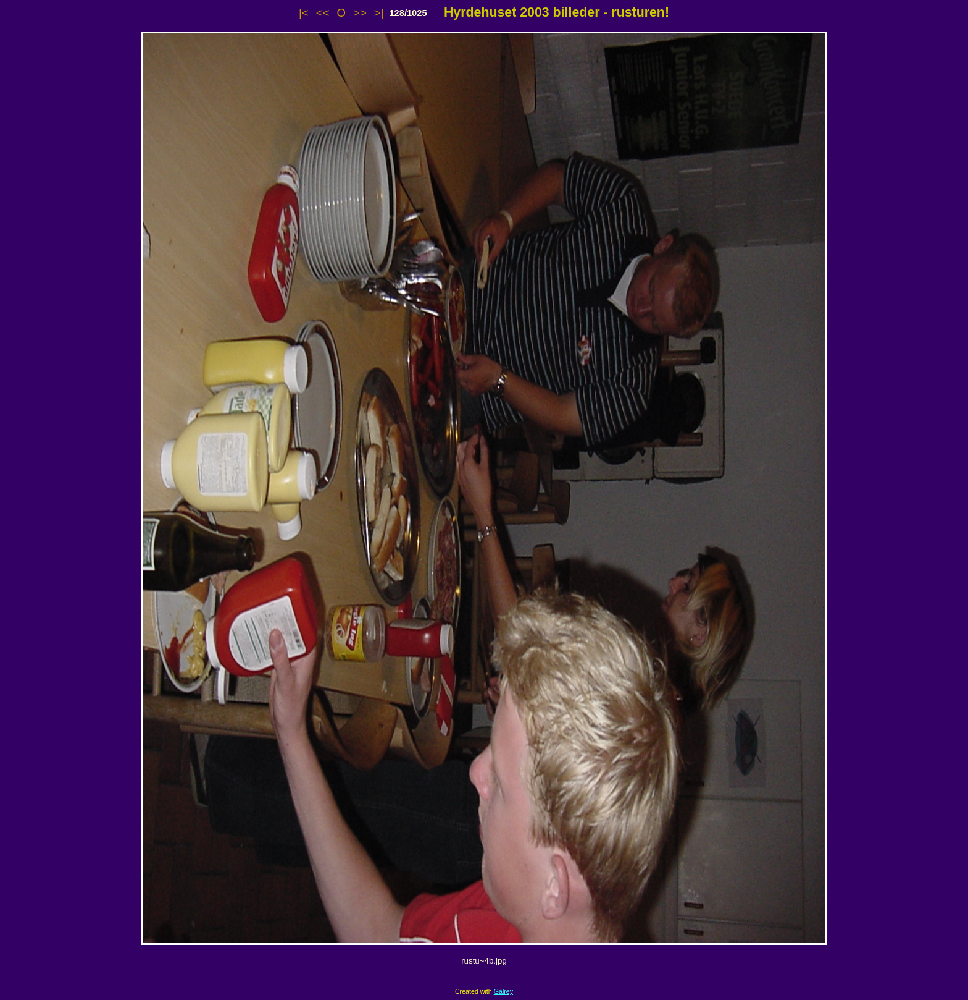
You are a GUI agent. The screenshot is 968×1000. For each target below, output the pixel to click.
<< (323, 12)
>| (379, 12)
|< (304, 12)
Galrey (503, 991)
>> (360, 12)
